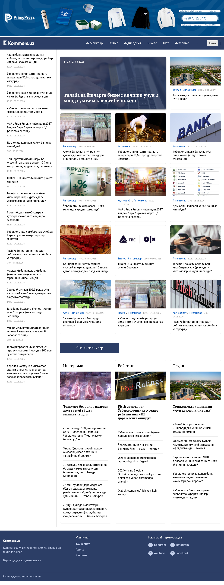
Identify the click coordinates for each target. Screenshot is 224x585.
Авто (165, 43)
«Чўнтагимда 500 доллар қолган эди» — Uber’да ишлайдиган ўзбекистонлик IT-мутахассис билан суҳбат (84, 434)
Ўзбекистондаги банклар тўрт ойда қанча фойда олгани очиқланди (192, 155)
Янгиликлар (94, 43)
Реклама (81, 555)
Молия (121, 312)
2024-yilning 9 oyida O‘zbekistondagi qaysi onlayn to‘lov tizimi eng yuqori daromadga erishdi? (139, 476)
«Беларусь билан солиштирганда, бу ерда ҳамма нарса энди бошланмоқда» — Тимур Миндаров (85, 470)
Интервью (182, 43)
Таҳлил (113, 43)
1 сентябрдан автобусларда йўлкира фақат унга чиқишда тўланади (82, 322)
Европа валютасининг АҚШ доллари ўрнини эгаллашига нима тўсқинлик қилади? (195, 461)
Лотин (212, 43)
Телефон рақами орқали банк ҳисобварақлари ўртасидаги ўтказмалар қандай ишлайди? (192, 267)
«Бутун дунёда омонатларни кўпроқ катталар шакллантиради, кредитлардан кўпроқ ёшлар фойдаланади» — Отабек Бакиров (85, 510)
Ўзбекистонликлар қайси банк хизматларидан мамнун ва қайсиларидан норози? (193, 477)
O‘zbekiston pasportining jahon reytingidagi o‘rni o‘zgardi (137, 459)
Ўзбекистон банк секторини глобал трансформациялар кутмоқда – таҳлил (191, 494)
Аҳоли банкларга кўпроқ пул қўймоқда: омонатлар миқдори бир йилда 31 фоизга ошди (83, 155)
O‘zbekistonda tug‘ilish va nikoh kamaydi (137, 492)
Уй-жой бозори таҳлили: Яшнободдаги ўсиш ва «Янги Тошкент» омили (192, 428)
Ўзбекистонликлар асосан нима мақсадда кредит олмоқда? (84, 207)
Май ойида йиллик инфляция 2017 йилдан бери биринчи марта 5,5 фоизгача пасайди (140, 213)
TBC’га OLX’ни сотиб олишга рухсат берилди (136, 265)
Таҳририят (83, 544)
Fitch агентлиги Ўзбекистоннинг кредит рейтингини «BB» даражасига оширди (138, 412)
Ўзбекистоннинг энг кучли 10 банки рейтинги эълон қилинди (138, 446)
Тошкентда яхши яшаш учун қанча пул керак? (192, 408)
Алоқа (80, 549)
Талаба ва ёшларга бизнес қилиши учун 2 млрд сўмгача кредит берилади (111, 98)
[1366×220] (112, 35)
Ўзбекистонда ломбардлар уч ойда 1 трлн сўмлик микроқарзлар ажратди (140, 322)
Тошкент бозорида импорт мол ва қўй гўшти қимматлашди (85, 410)
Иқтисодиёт (132, 43)
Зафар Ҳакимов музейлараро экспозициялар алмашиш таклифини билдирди (82, 452)
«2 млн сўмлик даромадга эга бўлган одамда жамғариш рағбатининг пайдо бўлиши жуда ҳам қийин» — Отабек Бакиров (84, 490)
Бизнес (152, 43)
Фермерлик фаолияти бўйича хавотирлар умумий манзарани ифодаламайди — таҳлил (193, 444)
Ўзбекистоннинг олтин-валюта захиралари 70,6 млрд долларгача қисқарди (140, 155)
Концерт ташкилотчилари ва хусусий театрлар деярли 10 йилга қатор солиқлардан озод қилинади (85, 267)
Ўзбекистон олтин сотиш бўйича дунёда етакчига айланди (139, 434)
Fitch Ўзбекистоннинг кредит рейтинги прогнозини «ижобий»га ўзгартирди (195, 325)
